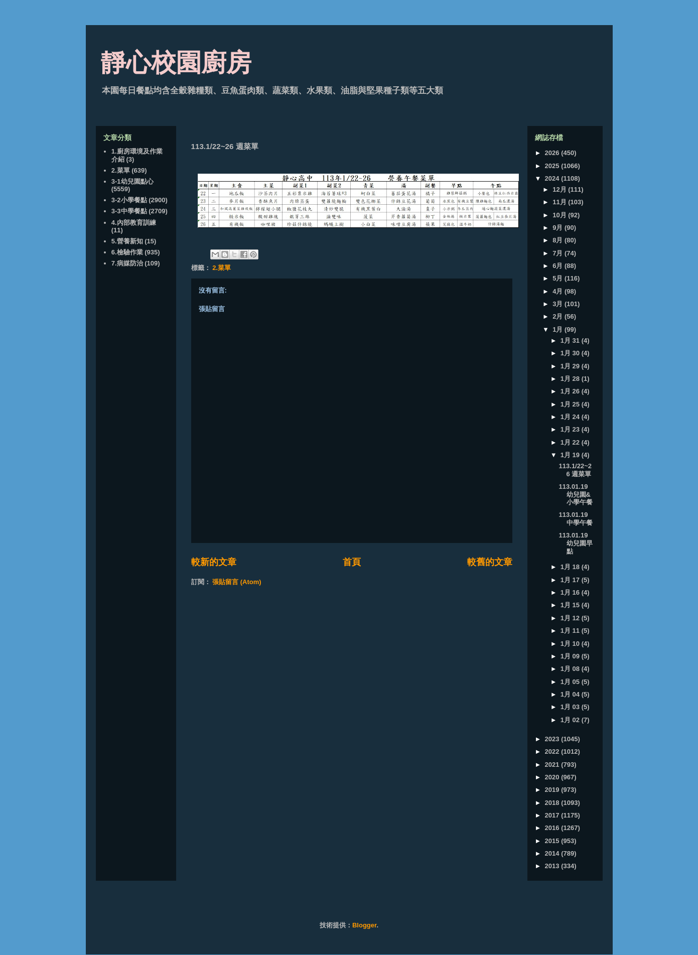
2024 (553, 178)
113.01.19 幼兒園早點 (576, 543)
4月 (558, 291)
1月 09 (571, 656)
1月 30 (571, 353)
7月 (558, 253)
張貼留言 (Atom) (236, 582)
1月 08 (571, 668)
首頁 (352, 562)
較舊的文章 (489, 562)
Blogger (364, 925)
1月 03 (571, 707)
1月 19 (571, 455)
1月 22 (571, 442)
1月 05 (571, 682)
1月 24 (571, 417)
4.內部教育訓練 (133, 222)
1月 (558, 329)
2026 (553, 153)
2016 (553, 828)
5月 (558, 278)
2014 (553, 853)
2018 (553, 802)
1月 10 (571, 643)
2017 (553, 815)
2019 (553, 789)
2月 (558, 316)
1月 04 (571, 694)
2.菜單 (221, 267)
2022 (553, 751)
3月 (558, 304)
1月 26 (571, 391)
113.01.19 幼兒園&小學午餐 (576, 494)
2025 (553, 166)
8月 (558, 240)
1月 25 (571, 404)
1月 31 (571, 340)
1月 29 (571, 366)
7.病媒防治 (127, 263)
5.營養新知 (127, 241)
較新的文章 (213, 562)
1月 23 (571, 429)
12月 (560, 189)
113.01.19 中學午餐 (576, 518)
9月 (558, 227)
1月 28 (571, 378)
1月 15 (571, 605)
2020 (553, 777)
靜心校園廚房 (176, 63)
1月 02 (571, 720)
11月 (560, 202)
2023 (553, 739)
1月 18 (571, 567)
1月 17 (571, 580)
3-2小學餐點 (129, 200)
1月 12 (571, 618)
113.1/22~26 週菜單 (575, 470)
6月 (558, 265)
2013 (553, 866)
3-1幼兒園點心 (132, 181)
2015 (553, 841)
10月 (560, 215)
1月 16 (571, 592)
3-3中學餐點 (129, 211)
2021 (553, 764)
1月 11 (571, 630)
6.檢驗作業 (127, 252)
